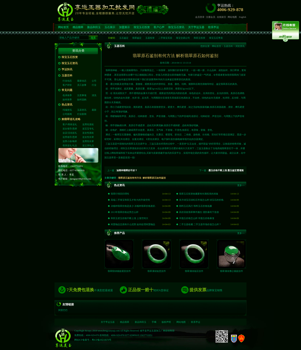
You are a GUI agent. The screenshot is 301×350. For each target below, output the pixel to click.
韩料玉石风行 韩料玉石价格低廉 (195, 206)
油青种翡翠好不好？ (127, 170)
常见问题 (67, 90)
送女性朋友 (88, 133)
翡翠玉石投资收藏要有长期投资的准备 (198, 194)
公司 (94, 80)
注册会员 (210, 17)
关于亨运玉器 (196, 27)
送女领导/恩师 (70, 128)
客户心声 (159, 27)
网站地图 (232, 17)
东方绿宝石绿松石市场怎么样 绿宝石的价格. (201, 200)
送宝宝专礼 (88, 128)
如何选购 (81, 99)
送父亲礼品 (88, 145)
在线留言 (221, 17)
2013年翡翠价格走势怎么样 (124, 212)
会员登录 (199, 17)
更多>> (241, 185)
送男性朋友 (88, 124)
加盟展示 (124, 27)
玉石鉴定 (123, 38)
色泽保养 (67, 95)
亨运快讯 (67, 69)
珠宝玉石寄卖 (216, 38)
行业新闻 (81, 114)
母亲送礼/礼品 (70, 145)
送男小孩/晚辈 (70, 141)
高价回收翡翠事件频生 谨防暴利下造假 (199, 212)
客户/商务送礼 (70, 124)
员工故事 (81, 85)
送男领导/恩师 (70, 137)
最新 (94, 110)
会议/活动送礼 (70, 133)
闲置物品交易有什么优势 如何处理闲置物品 (133, 224)
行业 (94, 85)
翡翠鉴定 (136, 38)
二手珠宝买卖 (165, 38)
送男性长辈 (88, 141)
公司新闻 (67, 114)
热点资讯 (67, 104)
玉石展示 (109, 27)
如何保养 (67, 99)
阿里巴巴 (63, 310)
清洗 (94, 95)
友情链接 (68, 304)
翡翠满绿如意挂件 (156, 271)
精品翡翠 (78, 27)
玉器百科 (67, 75)
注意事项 (81, 95)
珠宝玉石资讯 (176, 27)
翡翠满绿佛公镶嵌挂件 (231, 271)
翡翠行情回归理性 (120, 194)
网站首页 (63, 27)
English (242, 17)
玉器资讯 (81, 110)
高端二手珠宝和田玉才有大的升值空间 (130, 200)
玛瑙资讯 (67, 110)
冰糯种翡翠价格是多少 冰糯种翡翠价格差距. (133, 206)
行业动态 (67, 80)
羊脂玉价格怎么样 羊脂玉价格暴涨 (196, 218)
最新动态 (81, 80)
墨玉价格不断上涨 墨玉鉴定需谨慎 (226, 170)
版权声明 (166, 322)
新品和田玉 (94, 27)
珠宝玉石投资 (142, 27)
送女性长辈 (88, 137)
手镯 (154, 322)
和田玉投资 (199, 38)
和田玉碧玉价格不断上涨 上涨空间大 (129, 218)
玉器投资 (150, 38)
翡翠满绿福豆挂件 (194, 271)
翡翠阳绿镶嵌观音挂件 (119, 271)
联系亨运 (213, 27)
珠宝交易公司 (183, 38)
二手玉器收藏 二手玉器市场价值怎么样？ (200, 224)
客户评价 (67, 85)
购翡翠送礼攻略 (71, 119)
